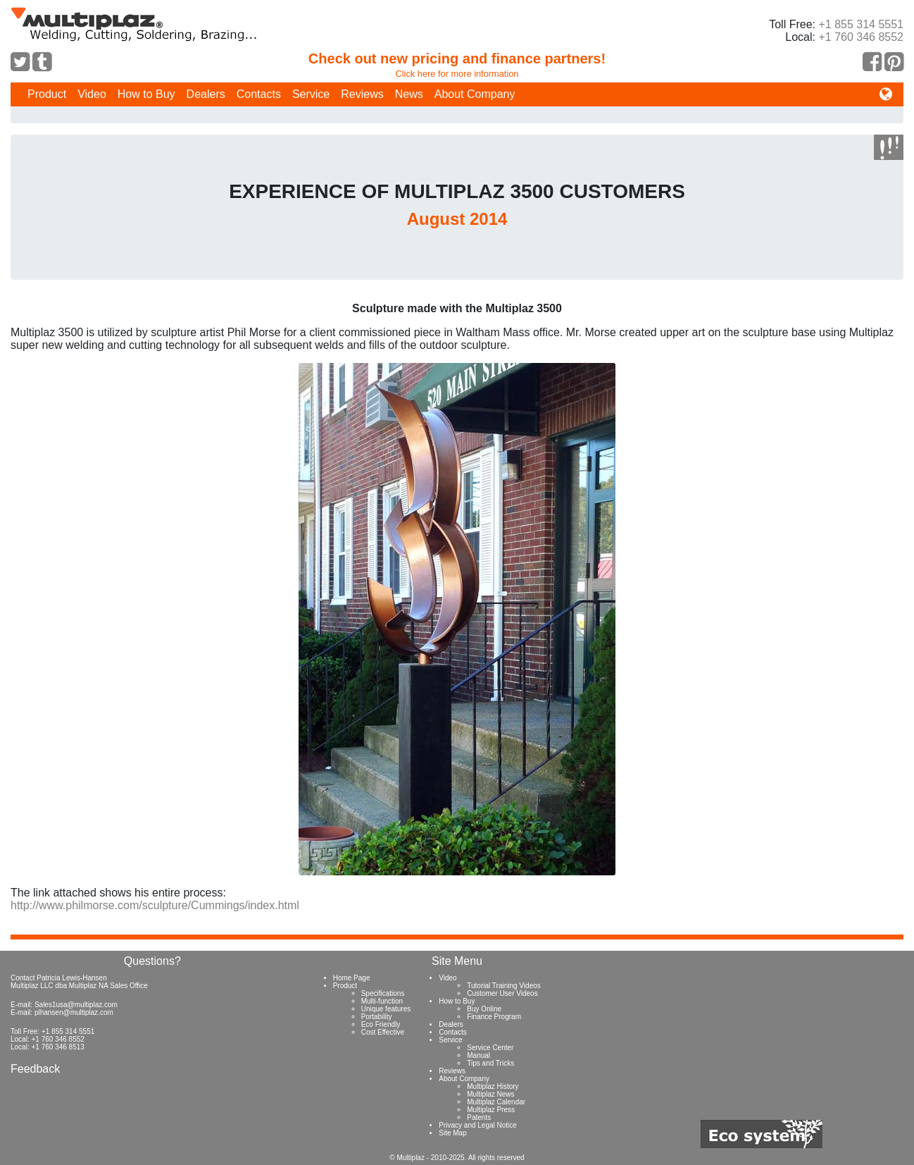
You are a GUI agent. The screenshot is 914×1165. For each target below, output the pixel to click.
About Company (474, 94)
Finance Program (494, 1017)
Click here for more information (457, 73)
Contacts (259, 94)
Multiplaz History (492, 1086)
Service (311, 94)
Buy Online (484, 1009)
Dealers (206, 94)
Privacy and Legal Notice (478, 1125)
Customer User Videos (502, 993)
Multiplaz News (490, 1094)
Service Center (490, 1048)
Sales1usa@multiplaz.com (76, 1005)
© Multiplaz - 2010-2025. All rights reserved (456, 1157)
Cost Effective (383, 1032)
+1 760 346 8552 (860, 37)
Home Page (351, 978)
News (409, 94)
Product (46, 94)
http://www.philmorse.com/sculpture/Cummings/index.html (155, 905)
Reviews (362, 94)
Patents (479, 1117)
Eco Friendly (381, 1024)
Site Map (452, 1133)
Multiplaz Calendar (496, 1102)
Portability (376, 1017)
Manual (478, 1055)
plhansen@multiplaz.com (74, 1012)
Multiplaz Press (491, 1110)
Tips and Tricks (490, 1063)
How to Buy (146, 94)
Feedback (35, 1069)
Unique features (386, 1009)
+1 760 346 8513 (57, 1047)
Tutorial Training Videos (504, 986)
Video (91, 94)
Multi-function (382, 1001)
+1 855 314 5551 (860, 24)
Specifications (383, 993)
